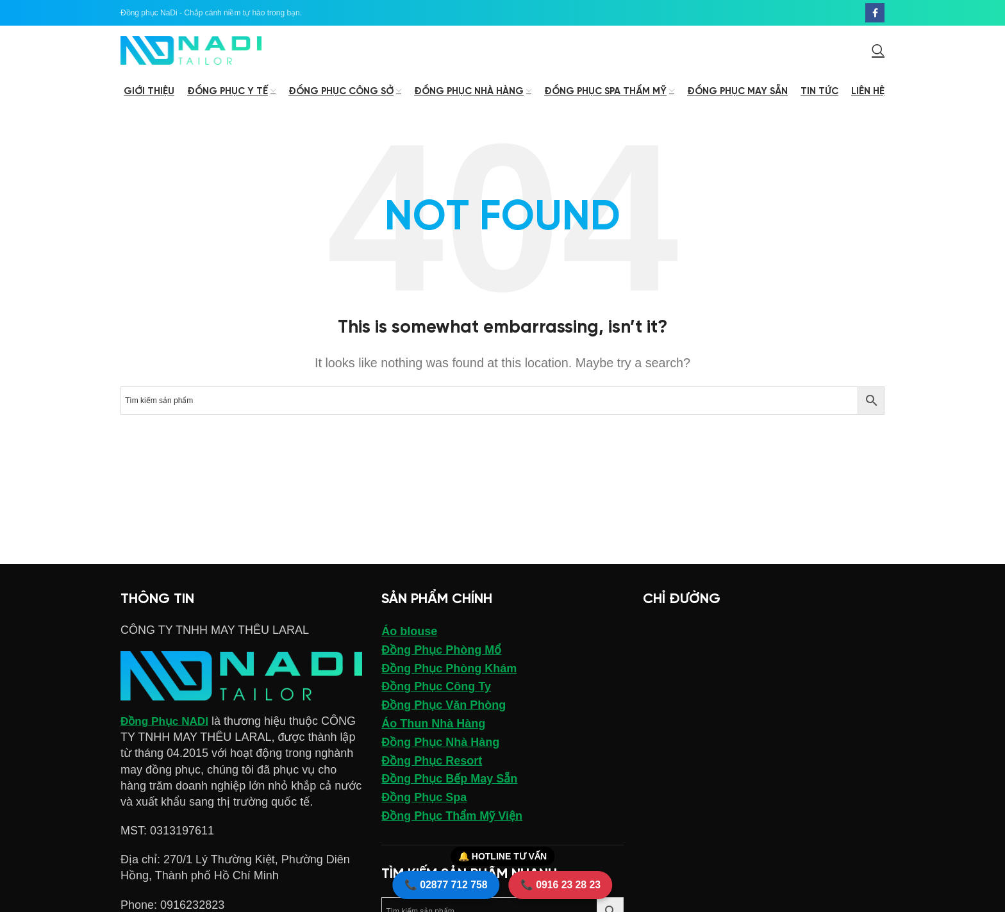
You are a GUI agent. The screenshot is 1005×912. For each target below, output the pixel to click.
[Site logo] (191, 58)
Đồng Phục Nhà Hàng (440, 758)
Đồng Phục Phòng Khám (449, 684)
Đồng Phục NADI (166, 737)
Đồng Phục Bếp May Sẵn (449, 795)
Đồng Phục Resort (431, 776)
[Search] (878, 59)
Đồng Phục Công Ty (436, 703)
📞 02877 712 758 (437, 881)
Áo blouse (409, 647)
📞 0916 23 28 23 (569, 881)
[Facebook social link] (875, 13)
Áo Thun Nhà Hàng (433, 739)
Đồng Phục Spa (424, 813)
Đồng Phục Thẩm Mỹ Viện (451, 831)
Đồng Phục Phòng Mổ (441, 665)
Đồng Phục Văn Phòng (443, 721)
